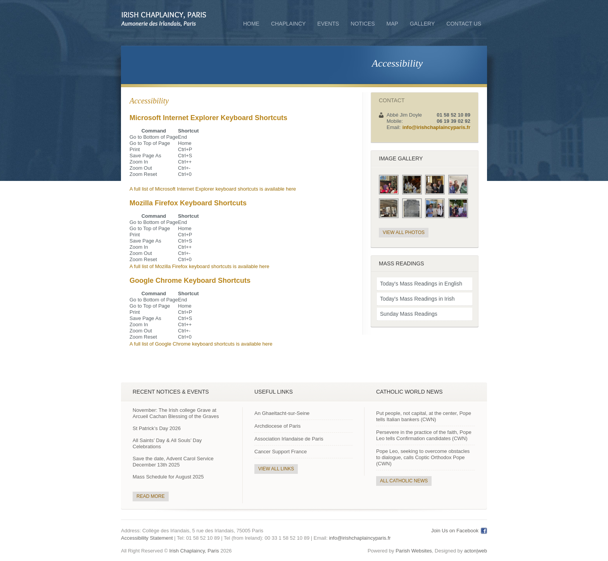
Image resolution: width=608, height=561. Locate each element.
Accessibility (397, 63)
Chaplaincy (288, 25)
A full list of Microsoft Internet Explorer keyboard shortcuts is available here (213, 189)
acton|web (475, 551)
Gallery (422, 24)
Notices (363, 24)
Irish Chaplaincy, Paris (194, 551)
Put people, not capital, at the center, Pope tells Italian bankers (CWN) (423, 416)
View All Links (276, 469)
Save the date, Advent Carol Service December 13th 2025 (173, 462)
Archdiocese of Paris (277, 426)
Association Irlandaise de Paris (288, 439)
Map (392, 24)
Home (251, 24)
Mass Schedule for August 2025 (168, 477)
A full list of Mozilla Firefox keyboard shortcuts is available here (199, 266)
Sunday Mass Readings (408, 314)
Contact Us (463, 24)
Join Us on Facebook (454, 530)
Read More (150, 496)
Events (328, 24)
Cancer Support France (280, 451)
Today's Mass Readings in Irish (417, 299)
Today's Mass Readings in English (421, 283)
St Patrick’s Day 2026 (157, 428)
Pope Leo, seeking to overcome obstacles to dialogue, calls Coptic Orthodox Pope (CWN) (423, 457)
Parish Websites (414, 551)
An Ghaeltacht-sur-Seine (281, 413)
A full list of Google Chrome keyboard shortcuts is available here (201, 344)
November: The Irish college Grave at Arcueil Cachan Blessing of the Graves (176, 413)
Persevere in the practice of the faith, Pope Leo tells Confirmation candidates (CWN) (424, 435)
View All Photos (404, 232)
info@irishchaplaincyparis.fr (436, 127)
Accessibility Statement (147, 538)
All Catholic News (404, 481)
